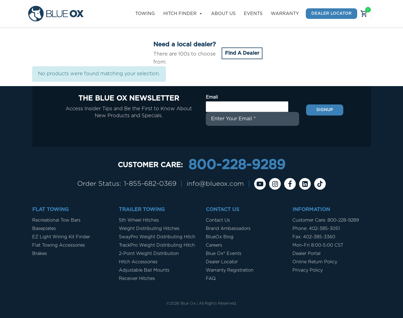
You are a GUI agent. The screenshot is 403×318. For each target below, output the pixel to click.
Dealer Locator (331, 13)
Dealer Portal (306, 253)
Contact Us (218, 220)
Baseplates (44, 228)
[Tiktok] (320, 184)
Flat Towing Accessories (58, 245)
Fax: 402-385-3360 (313, 237)
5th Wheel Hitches (139, 220)
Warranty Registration (230, 270)
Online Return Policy (314, 262)
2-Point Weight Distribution (149, 253)
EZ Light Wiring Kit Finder (61, 237)
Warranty (285, 13)
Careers (214, 245)
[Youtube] (260, 184)
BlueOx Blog (220, 237)
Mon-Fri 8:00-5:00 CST (317, 245)
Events (253, 13)
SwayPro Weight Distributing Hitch (157, 237)
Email (212, 97)
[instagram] (275, 184)
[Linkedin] (305, 184)
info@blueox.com (215, 184)
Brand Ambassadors (228, 228)
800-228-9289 (236, 165)
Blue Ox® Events (223, 253)
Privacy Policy (307, 270)
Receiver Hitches (137, 278)
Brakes (39, 253)
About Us (223, 13)
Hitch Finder (183, 13)
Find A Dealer (242, 53)
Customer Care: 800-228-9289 (325, 220)
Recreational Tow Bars (56, 220)
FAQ (211, 278)
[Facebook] (290, 184)
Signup (324, 110)
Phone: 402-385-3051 (316, 228)
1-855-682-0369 (150, 184)
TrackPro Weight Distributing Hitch (157, 245)
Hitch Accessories (138, 262)
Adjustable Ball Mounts (144, 270)
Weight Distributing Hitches (149, 228)
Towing (145, 13)
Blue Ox (188, 304)
